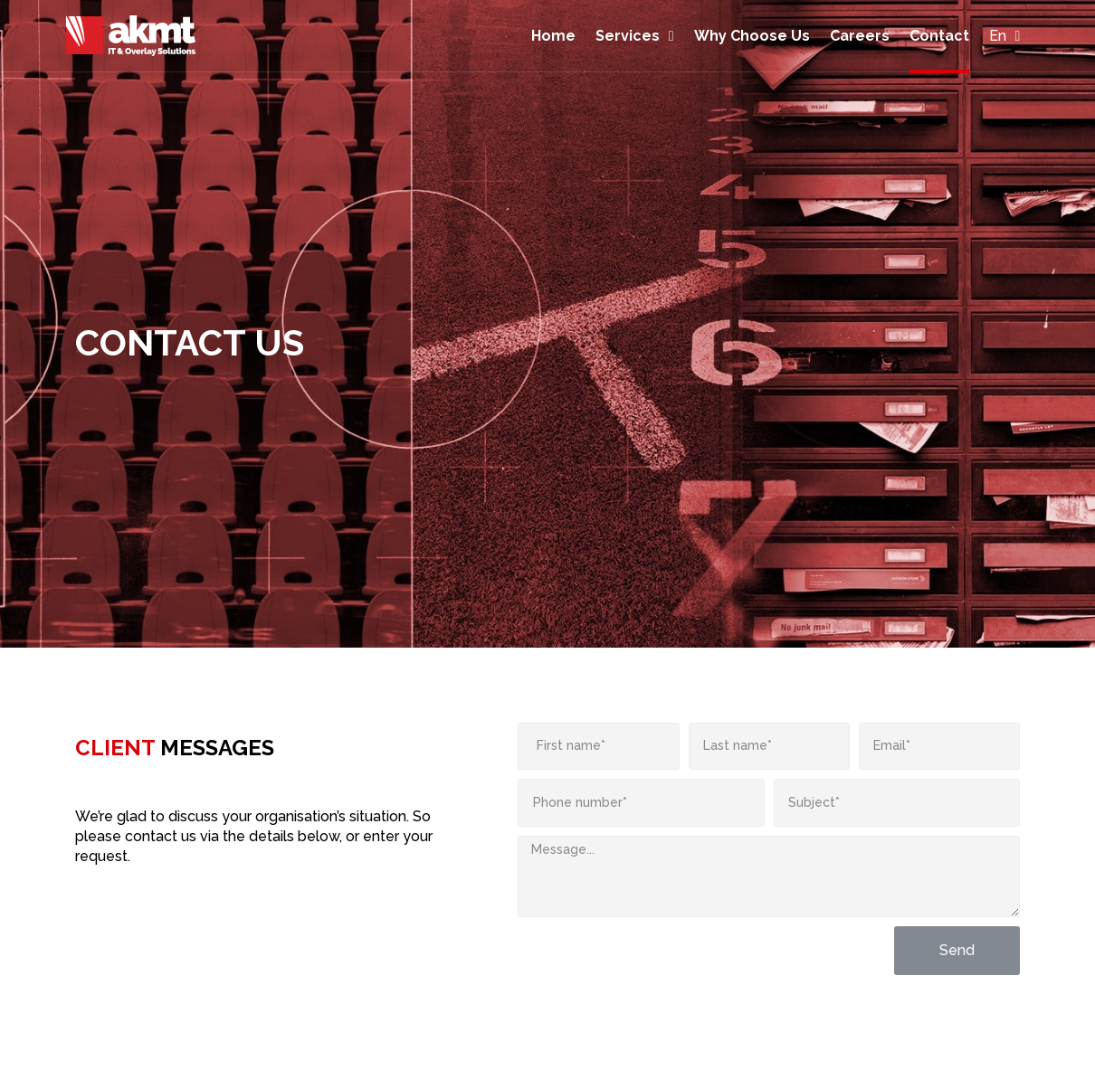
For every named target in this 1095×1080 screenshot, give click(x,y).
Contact (939, 35)
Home (553, 35)
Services (634, 36)
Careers (860, 35)
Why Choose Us (752, 35)
